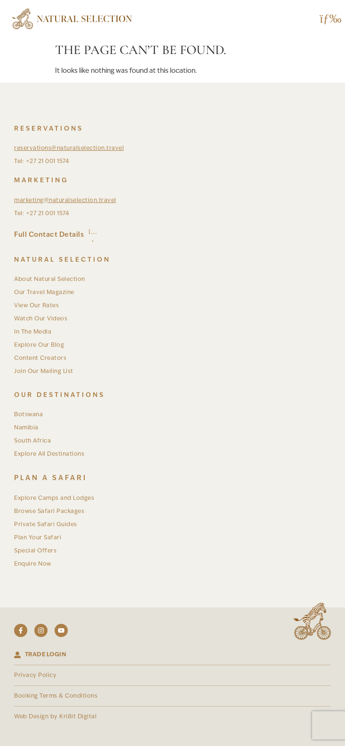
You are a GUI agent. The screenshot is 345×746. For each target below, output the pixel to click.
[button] (327, 19)
